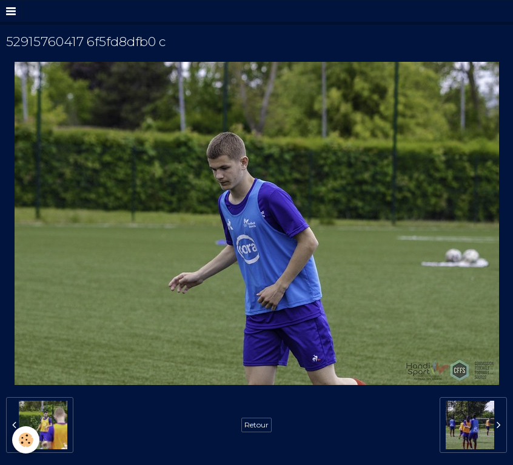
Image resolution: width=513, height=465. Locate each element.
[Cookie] (25, 439)
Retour (256, 424)
